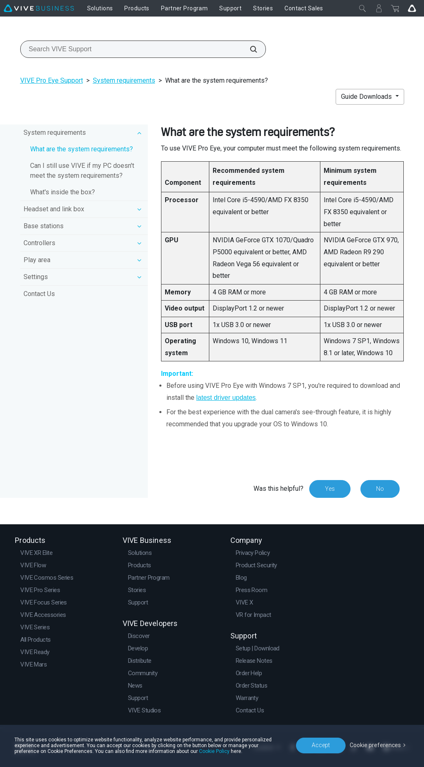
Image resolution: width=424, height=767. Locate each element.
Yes (330, 488)
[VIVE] (39, 8)
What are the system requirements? (81, 149)
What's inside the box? (62, 192)
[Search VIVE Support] (249, 49)
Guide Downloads (367, 96)
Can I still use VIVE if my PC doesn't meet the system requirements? (82, 170)
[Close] (362, 8)
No (380, 488)
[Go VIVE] (412, 8)
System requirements (124, 80)
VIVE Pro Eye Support (51, 80)
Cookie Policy (214, 751)
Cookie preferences (375, 745)
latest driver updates (226, 397)
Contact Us (39, 294)
